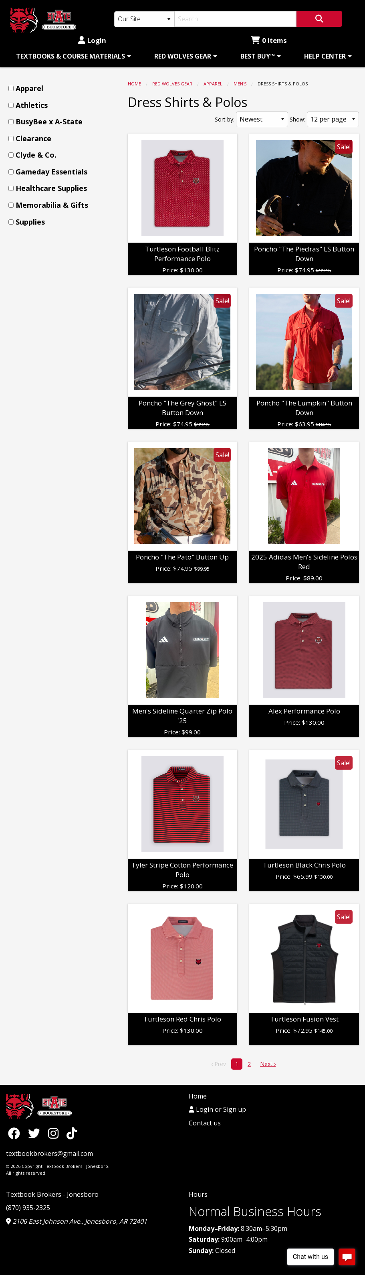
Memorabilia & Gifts (52, 205)
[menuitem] (72, 56)
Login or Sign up (217, 1109)
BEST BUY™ (257, 56)
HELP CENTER (325, 56)
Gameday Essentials (51, 171)
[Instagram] (55, 1133)
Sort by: (224, 119)
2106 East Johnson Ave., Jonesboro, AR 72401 (76, 1221)
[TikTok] (72, 1133)
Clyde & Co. (36, 155)
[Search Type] (144, 19)
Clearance (33, 138)
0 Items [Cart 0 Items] (269, 40)
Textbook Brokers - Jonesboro (52, 1194)
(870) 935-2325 (28, 1207)
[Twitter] (36, 1133)
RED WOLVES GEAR (182, 56)
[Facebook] (16, 1133)
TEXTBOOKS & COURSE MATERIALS (70, 56)
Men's (240, 84)
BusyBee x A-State (49, 121)
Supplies (30, 222)
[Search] (235, 19)
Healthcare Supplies (51, 188)
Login (92, 40)
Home (134, 84)
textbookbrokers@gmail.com (49, 1153)
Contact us (205, 1123)
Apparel (213, 84)
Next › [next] (268, 1064)
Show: (297, 119)
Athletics (32, 105)
